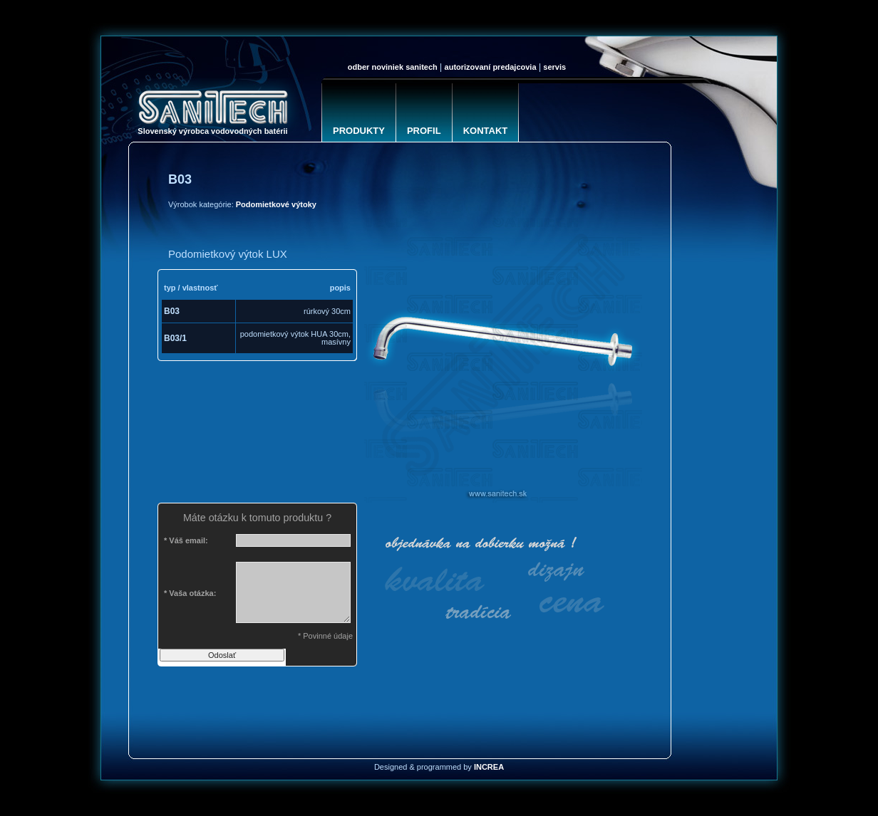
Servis (554, 67)
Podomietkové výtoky (276, 204)
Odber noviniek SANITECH (393, 67)
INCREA (489, 767)
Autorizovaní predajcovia (491, 67)
